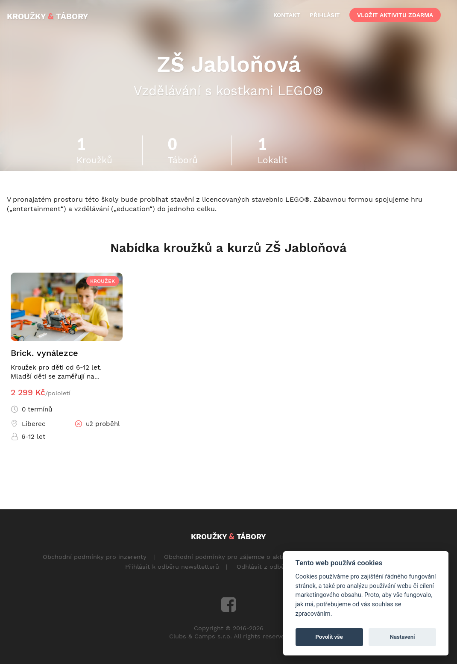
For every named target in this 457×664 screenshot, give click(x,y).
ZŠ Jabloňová (229, 64)
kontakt (286, 15)
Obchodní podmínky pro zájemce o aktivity (229, 556)
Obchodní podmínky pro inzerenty (94, 556)
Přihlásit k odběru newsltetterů (172, 566)
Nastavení (402, 637)
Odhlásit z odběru (264, 566)
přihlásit (325, 15)
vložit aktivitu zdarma (395, 15)
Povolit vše (329, 637)
